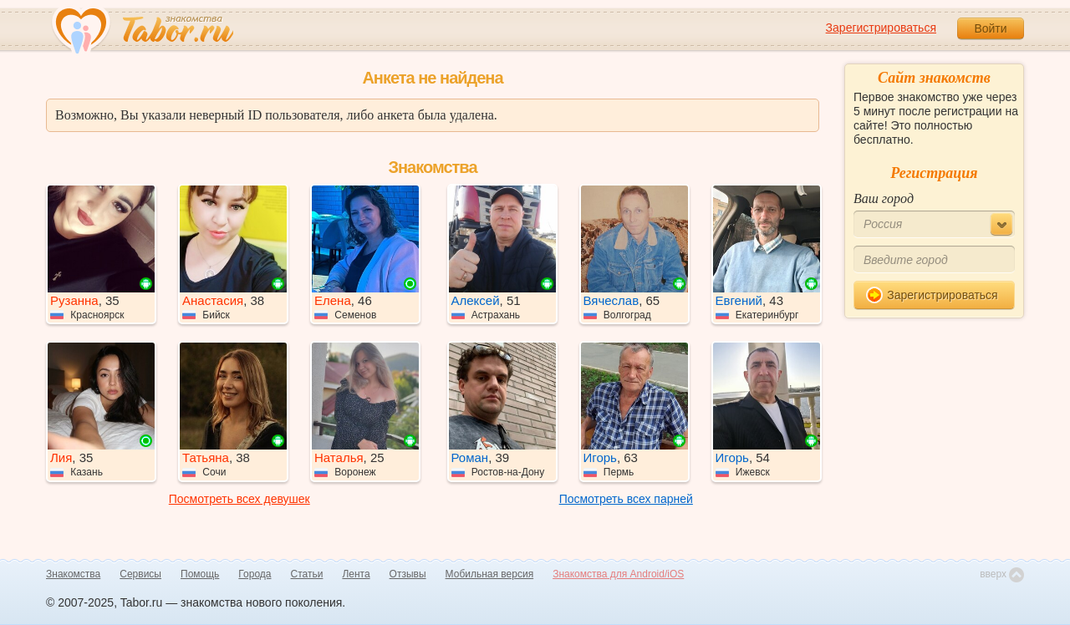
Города (254, 574)
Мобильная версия (490, 574)
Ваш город (883, 198)
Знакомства (73, 574)
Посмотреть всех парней (626, 499)
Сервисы (140, 574)
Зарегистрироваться (881, 27)
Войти (990, 28)
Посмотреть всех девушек (239, 499)
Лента (355, 574)
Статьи (307, 574)
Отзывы (408, 574)
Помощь (200, 574)
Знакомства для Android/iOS (618, 574)
